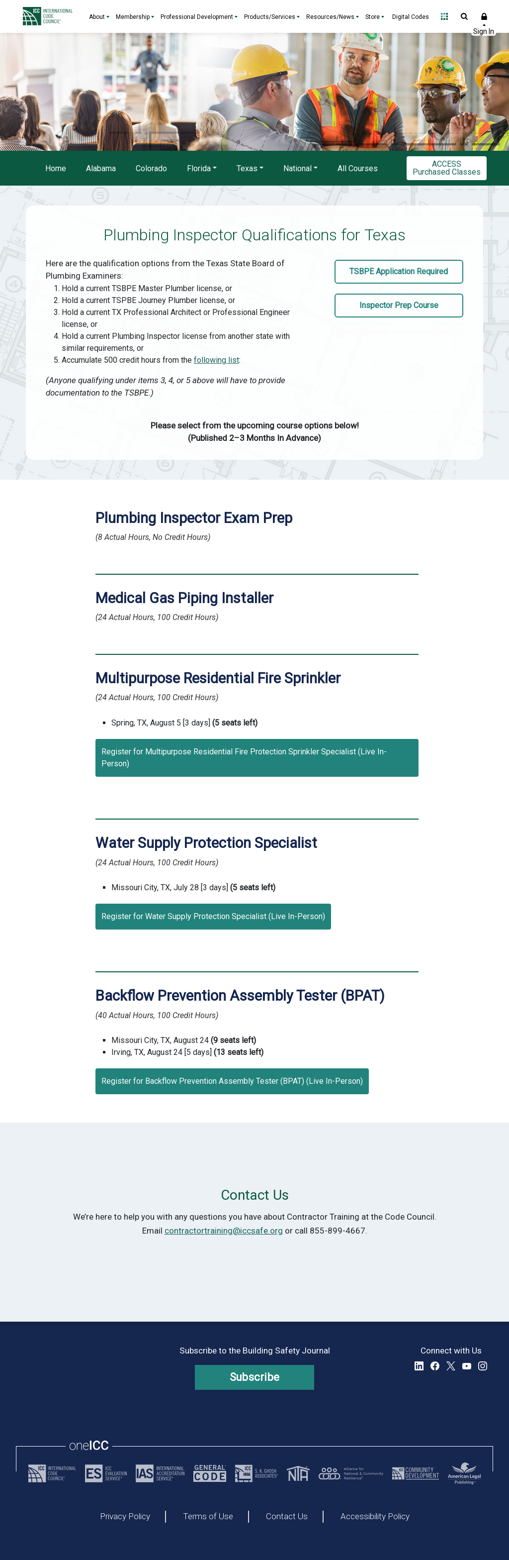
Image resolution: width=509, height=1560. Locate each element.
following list (216, 360)
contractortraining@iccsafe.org (224, 1231)
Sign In (484, 16)
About (97, 16)
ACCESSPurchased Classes (447, 168)
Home (55, 168)
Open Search (464, 16)
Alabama (101, 168)
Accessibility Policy (375, 1516)
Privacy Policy (125, 1516)
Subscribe (255, 1377)
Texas (247, 168)
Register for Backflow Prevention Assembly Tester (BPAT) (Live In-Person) (232, 1081)
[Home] (50, 16)
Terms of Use (208, 1516)
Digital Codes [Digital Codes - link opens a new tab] (410, 16)
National (297, 168)
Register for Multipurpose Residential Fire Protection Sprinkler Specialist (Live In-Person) (244, 757)
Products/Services (269, 16)
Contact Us (287, 1516)
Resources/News (330, 16)
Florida (199, 168)
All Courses (358, 168)
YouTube (467, 1366)
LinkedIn (419, 1366)
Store (372, 16)
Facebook (435, 1366)
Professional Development (197, 16)
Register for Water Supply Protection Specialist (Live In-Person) (213, 916)
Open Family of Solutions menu (444, 16)
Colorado (151, 168)
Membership (133, 16)
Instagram (483, 1366)
